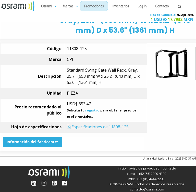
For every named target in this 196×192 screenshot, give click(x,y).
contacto (169, 168)
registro (92, 110)
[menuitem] (47, 6)
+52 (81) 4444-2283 (150, 179)
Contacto (162, 6)
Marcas (68, 6)
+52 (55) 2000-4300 (152, 173)
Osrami (46, 6)
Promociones (94, 6)
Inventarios (120, 6)
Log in (142, 6)
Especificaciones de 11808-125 (98, 127)
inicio (122, 168)
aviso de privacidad (144, 168)
